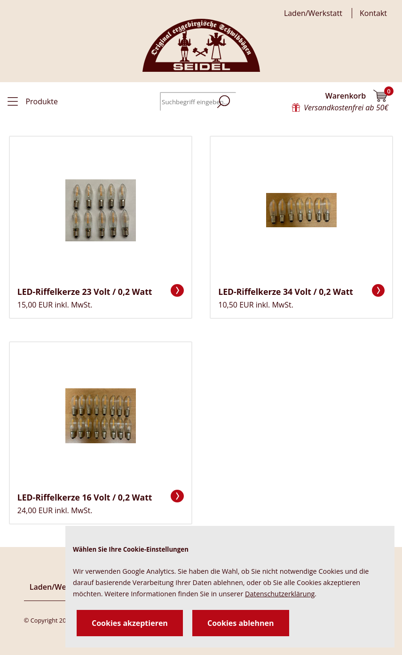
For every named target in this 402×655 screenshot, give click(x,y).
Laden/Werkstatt (313, 13)
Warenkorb (357, 96)
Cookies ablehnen (240, 623)
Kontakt (373, 13)
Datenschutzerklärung (280, 593)
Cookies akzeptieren (130, 623)
